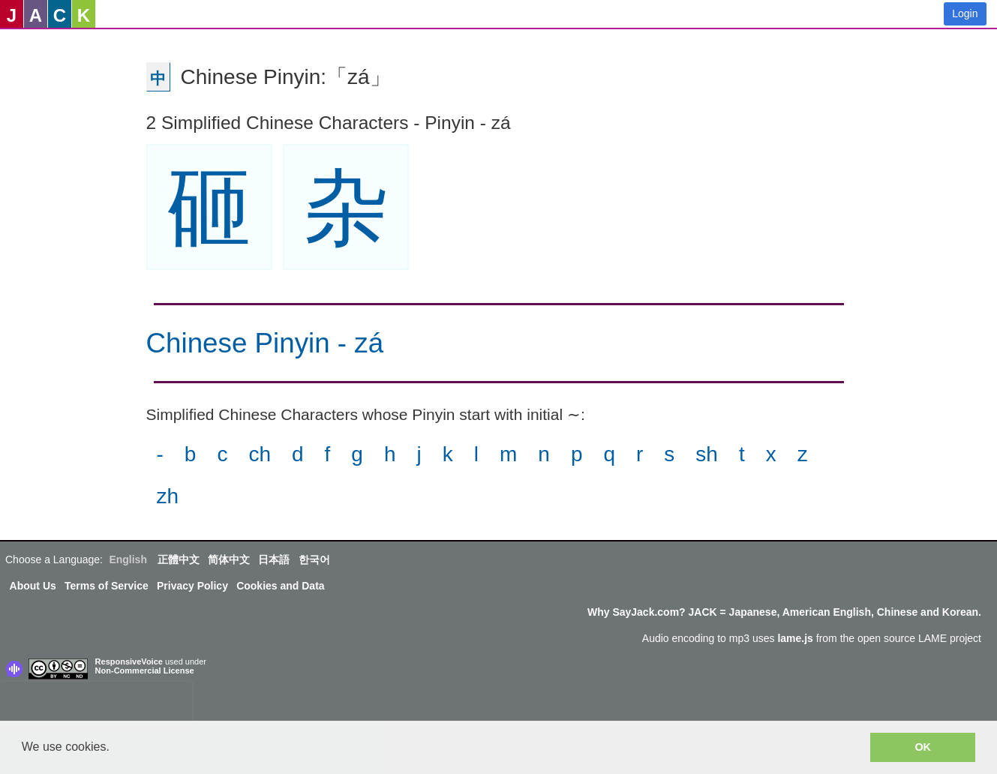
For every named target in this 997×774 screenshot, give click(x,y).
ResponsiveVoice (129, 661)
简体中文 (229, 560)
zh (168, 496)
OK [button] (922, 747)
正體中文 (179, 560)
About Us (33, 586)
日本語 (274, 560)
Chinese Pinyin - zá (265, 343)
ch (259, 454)
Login (964, 14)
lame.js (794, 638)
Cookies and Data (280, 586)
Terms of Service (107, 586)
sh (706, 454)
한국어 (314, 560)
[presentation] (96, 704)
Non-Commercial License (144, 670)
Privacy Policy (192, 586)
